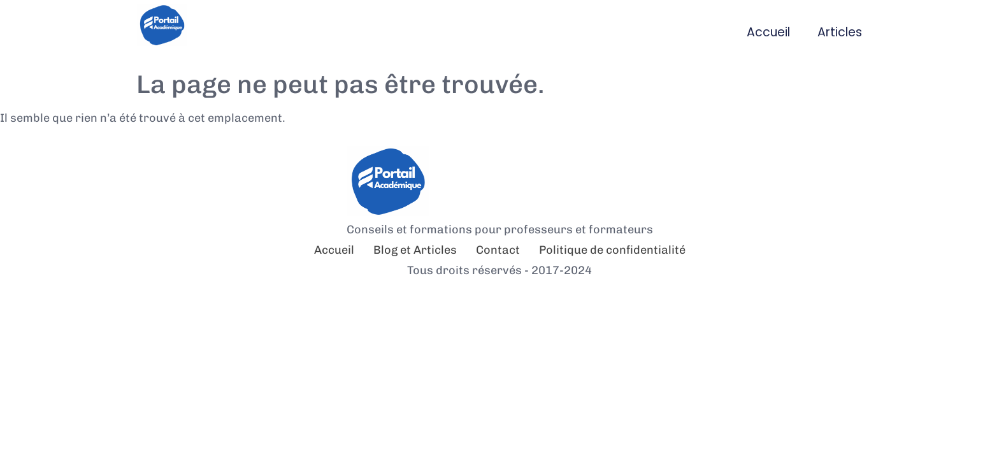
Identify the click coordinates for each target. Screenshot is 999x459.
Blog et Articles (415, 250)
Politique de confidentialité (612, 250)
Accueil (768, 32)
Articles (839, 32)
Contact (498, 250)
